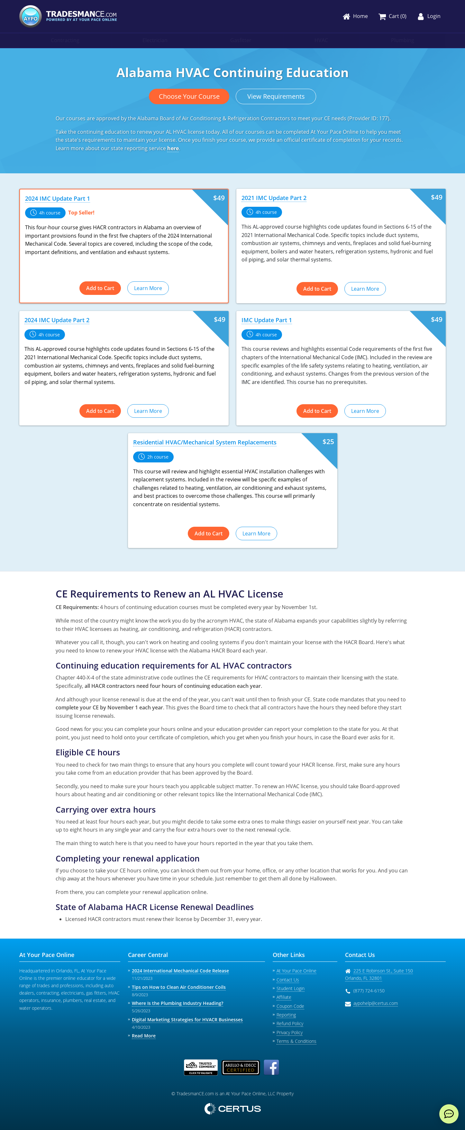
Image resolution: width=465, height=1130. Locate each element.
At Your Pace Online (296, 971)
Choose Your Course (189, 96)
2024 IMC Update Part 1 (57, 198)
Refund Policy (290, 1023)
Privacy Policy (290, 1032)
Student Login (291, 988)
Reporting (286, 1015)
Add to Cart (100, 288)
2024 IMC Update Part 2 (56, 320)
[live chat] (449, 1114)
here (173, 148)
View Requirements (276, 96)
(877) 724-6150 (369, 991)
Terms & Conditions (296, 1041)
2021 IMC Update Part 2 (274, 198)
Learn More (148, 288)
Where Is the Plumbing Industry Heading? (177, 1003)
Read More (144, 1036)
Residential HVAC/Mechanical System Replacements (205, 442)
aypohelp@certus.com (375, 1003)
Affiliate (284, 997)
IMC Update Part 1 (267, 320)
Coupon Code (290, 1006)
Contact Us (288, 980)
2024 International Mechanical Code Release (180, 971)
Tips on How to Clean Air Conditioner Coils (179, 987)
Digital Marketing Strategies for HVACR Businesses (187, 1019)
